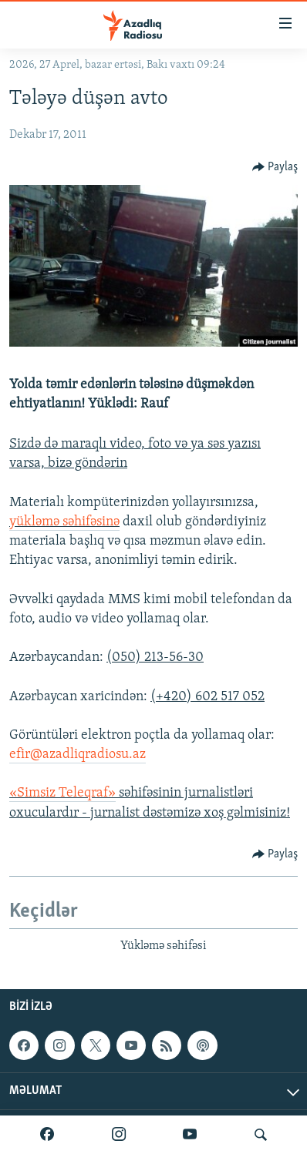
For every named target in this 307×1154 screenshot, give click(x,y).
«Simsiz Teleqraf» (62, 793)
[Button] (275, 167)
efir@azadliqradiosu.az (77, 754)
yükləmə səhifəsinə (64, 522)
